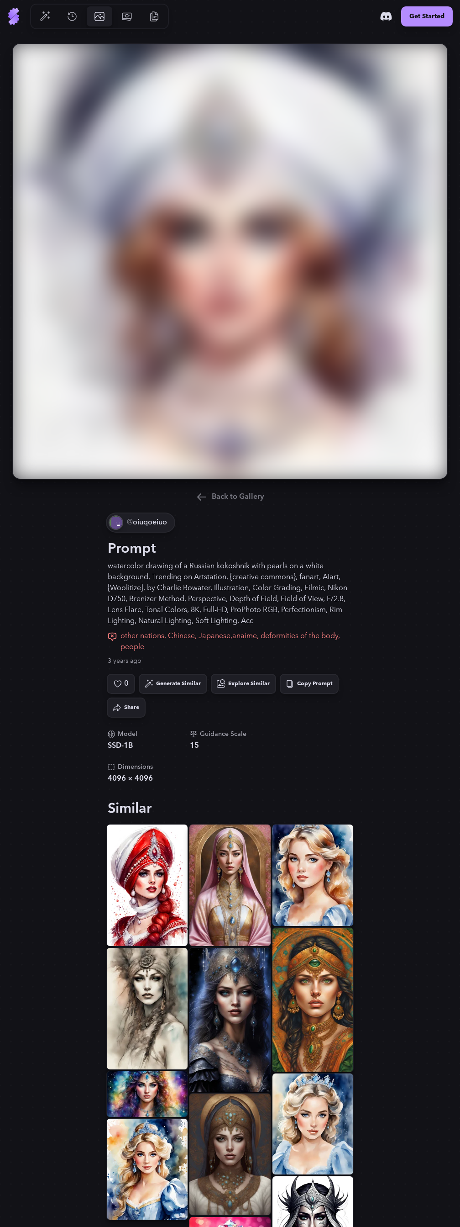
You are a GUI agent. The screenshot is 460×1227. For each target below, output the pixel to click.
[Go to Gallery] (99, 16)
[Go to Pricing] (127, 16)
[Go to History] (72, 16)
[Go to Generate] (44, 16)
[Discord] (386, 16)
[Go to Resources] (154, 16)
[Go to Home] (13, 16)
